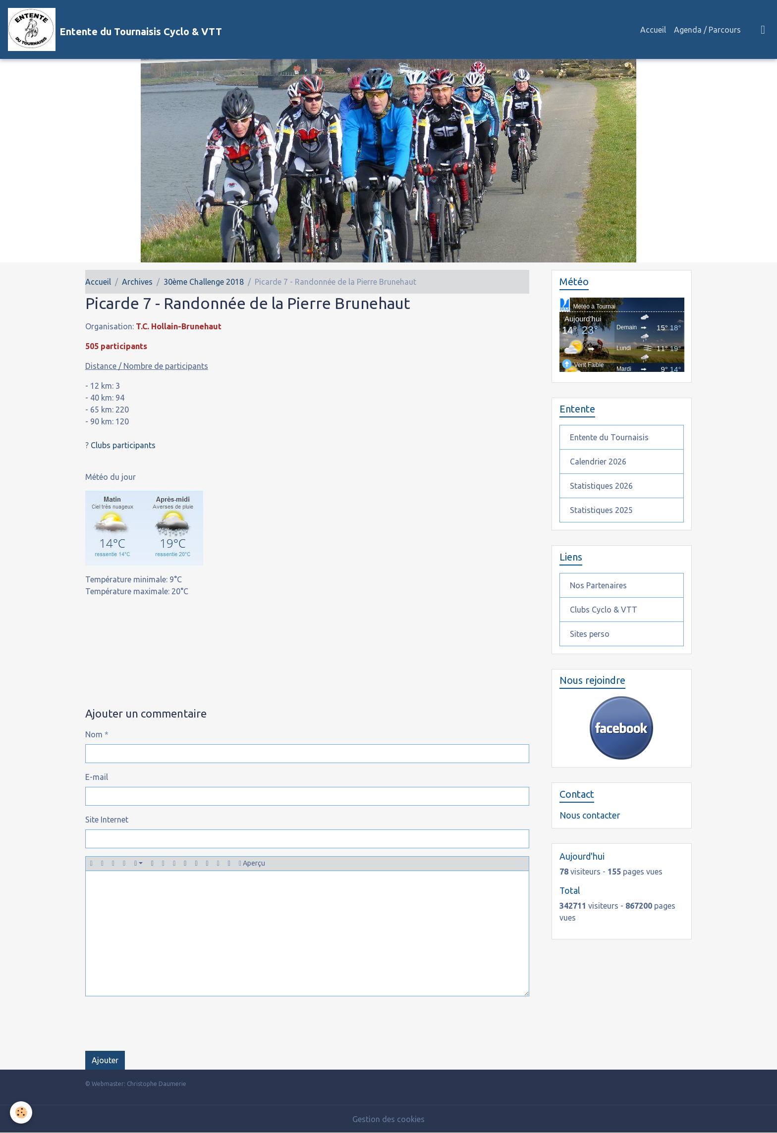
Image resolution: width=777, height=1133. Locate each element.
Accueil (653, 29)
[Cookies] (21, 1112)
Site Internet (106, 819)
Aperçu (252, 863)
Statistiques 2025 (601, 510)
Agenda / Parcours (707, 29)
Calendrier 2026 (598, 461)
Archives (137, 281)
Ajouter (105, 1060)
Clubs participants (123, 445)
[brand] (115, 29)
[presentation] (160, 1023)
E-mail (96, 776)
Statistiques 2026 (601, 485)
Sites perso (590, 633)
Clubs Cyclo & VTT (603, 609)
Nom (94, 734)
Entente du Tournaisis (609, 437)
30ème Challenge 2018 (204, 281)
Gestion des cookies (388, 1119)
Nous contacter (589, 815)
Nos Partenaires (598, 585)
